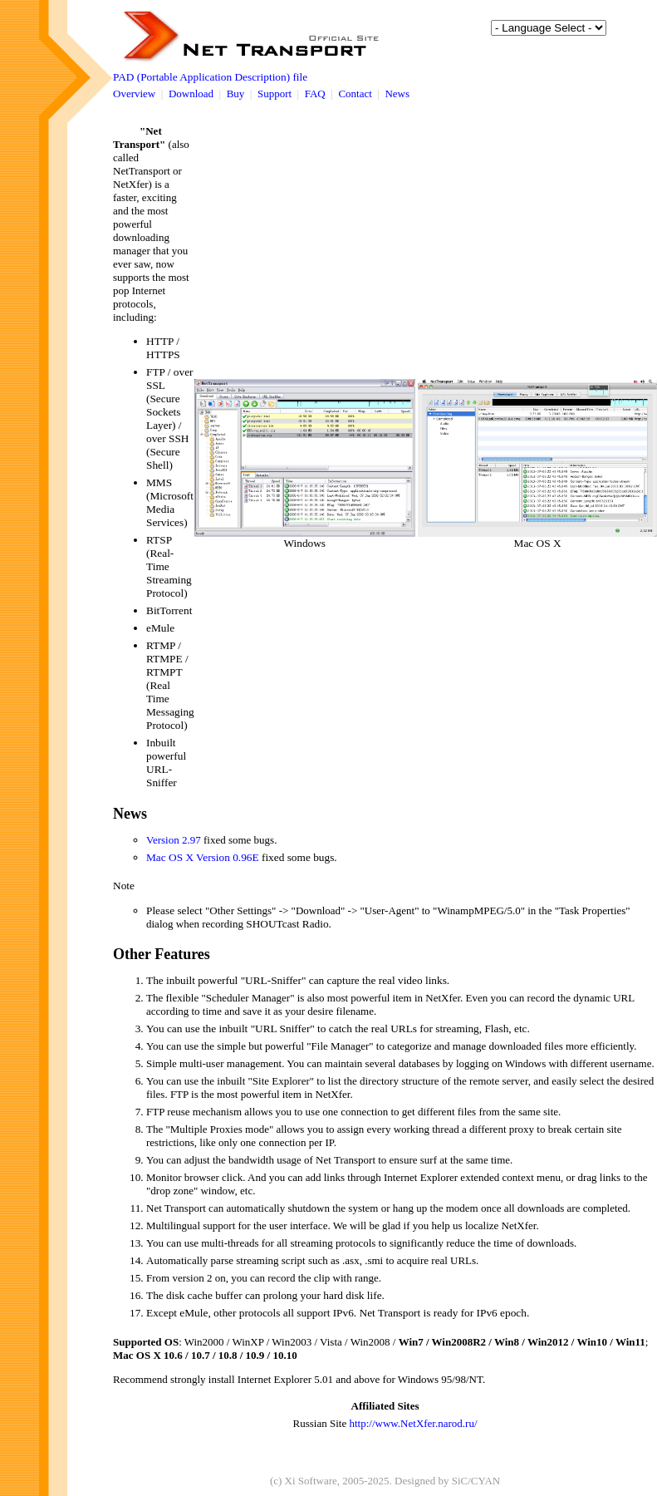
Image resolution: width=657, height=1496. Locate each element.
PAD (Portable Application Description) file (210, 77)
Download (191, 93)
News (397, 93)
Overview (134, 93)
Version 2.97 (173, 840)
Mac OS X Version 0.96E (202, 857)
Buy (236, 93)
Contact (354, 93)
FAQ (315, 93)
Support (274, 93)
